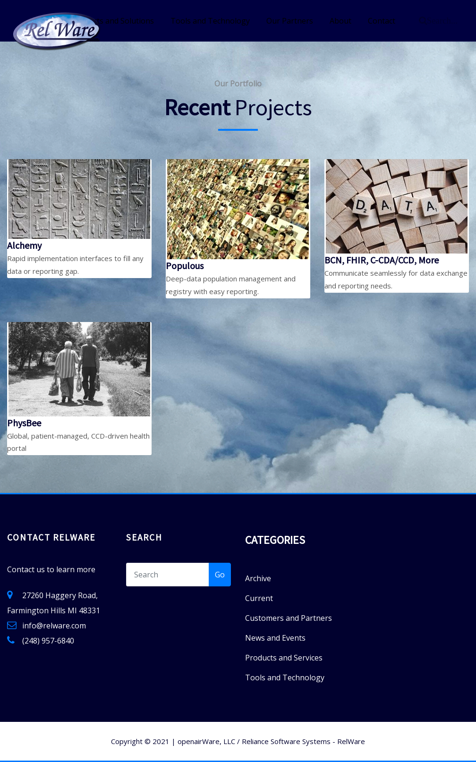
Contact (381, 21)
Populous (185, 265)
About (340, 21)
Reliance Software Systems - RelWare (303, 741)
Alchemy (24, 245)
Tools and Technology (210, 21)
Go (220, 574)
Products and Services (284, 657)
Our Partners (289, 21)
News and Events (275, 638)
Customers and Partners (288, 618)
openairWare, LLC (206, 741)
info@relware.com (54, 625)
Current (259, 598)
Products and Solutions (113, 21)
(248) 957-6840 (48, 640)
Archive (258, 578)
